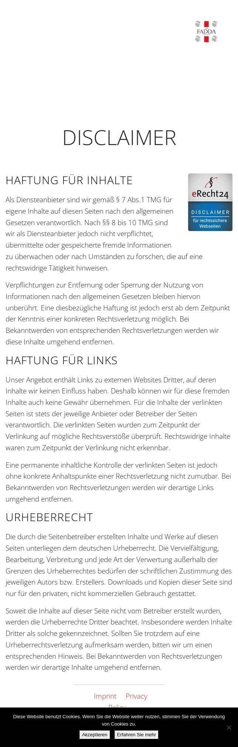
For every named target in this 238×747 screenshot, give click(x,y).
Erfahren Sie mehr (136, 734)
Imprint (105, 696)
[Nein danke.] (228, 727)
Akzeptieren (95, 734)
